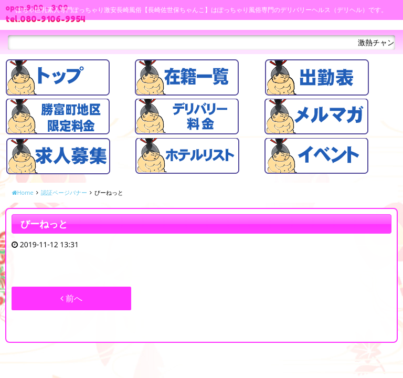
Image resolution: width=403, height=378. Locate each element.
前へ (71, 298)
